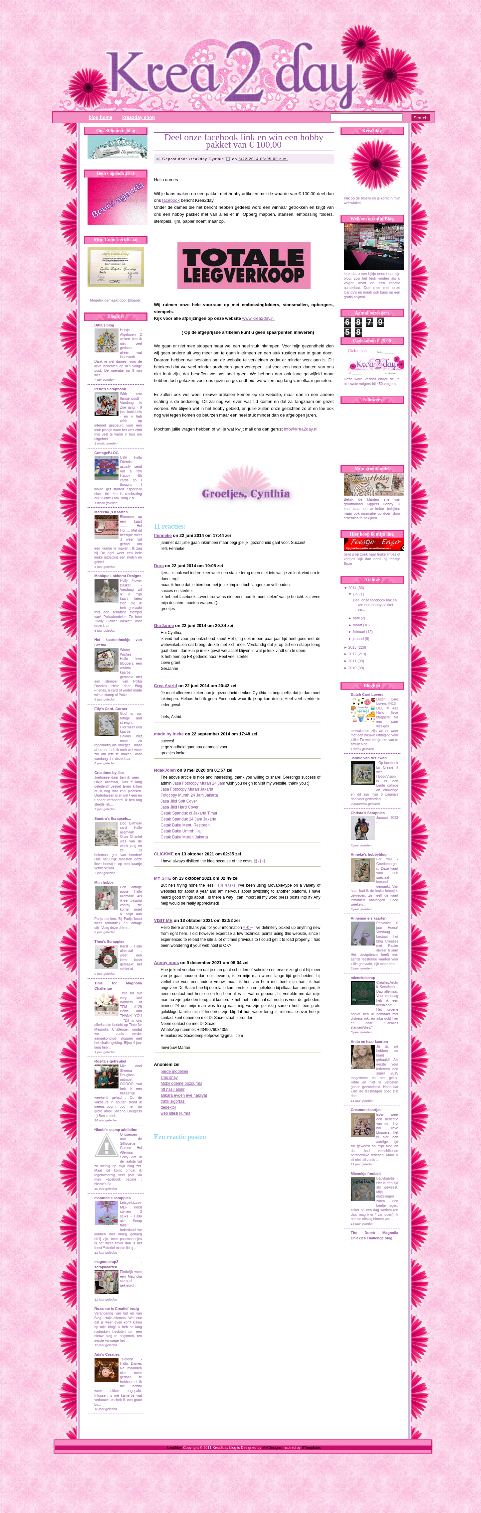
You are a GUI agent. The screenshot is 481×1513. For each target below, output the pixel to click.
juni (356, 594)
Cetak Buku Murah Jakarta (184, 837)
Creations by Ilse (109, 773)
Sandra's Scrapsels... (113, 818)
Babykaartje (386, 1178)
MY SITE (162, 878)
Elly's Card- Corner (111, 709)
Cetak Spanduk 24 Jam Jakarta (188, 819)
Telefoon (126, 1359)
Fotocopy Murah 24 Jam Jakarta (189, 795)
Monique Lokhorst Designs (118, 576)
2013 (352, 647)
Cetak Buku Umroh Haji (181, 831)
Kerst (124, 946)
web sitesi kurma (175, 1113)
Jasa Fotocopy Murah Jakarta (187, 789)
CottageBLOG (107, 453)
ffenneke (163, 535)
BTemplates (311, 1448)
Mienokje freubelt (366, 1174)
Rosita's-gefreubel (110, 1061)
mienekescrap (363, 978)
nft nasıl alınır (173, 1089)
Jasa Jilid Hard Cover (180, 807)
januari (358, 639)
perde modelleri (174, 1071)
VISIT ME (163, 920)
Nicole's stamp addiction (116, 1130)
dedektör (168, 1107)
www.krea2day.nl (258, 318)
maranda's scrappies (113, 1198)
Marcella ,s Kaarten (111, 512)
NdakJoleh (165, 770)
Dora (159, 565)
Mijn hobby (104, 882)
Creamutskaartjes (366, 1110)
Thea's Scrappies (109, 942)
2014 (352, 588)
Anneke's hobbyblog (369, 854)
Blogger (134, 300)
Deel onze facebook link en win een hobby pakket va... (375, 604)
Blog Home (101, 117)
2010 (352, 668)
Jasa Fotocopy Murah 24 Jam (199, 783)
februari (359, 632)
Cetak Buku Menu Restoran (185, 825)
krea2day (174, 1448)
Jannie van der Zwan (369, 758)
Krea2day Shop (138, 117)
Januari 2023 (387, 818)
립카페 (259, 861)
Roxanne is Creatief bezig (117, 1309)
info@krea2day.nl (300, 429)
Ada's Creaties (107, 1354)
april (356, 618)
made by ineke (169, 733)
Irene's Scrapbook (110, 389)
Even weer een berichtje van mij (387, 1119)
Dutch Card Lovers (367, 694)
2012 (352, 654)
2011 (352, 661)
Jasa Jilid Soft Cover (179, 801)
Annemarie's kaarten (369, 918)
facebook (171, 200)
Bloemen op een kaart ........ (131, 521)
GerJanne (164, 625)
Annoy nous (166, 962)
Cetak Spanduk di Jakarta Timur (189, 813)
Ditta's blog (104, 325)
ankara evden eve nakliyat (184, 1095)
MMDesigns (272, 1448)
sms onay (169, 1077)
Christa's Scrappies (368, 813)
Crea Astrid (165, 685)
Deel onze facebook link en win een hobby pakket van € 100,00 (243, 141)
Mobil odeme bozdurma (181, 1083)
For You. (386, 859)
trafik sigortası (173, 1101)
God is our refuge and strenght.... (131, 718)
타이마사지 (225, 885)
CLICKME (164, 853)
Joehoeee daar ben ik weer (117, 777)
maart (357, 625)
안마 (247, 927)
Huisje (125, 330)
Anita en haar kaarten (369, 1042)
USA (123, 457)
